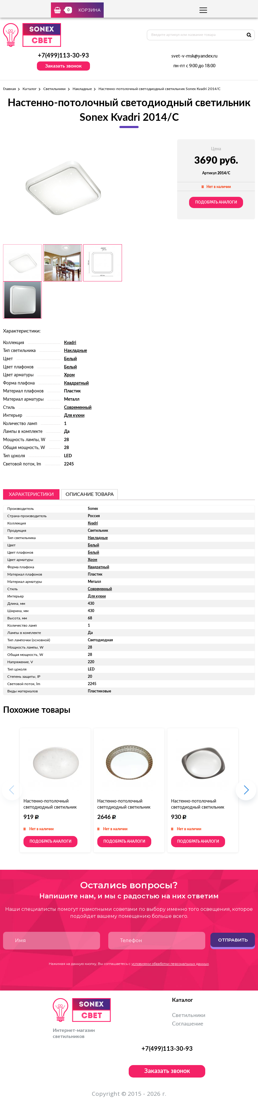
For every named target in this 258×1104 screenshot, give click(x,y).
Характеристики (31, 494)
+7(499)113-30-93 (63, 56)
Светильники (54, 89)
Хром (69, 375)
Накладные (82, 89)
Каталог (29, 89)
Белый (70, 359)
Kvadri (70, 343)
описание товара (90, 494)
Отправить (233, 940)
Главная (9, 89)
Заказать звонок (63, 66)
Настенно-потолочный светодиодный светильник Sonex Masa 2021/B (123, 807)
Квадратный (76, 383)
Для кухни (74, 415)
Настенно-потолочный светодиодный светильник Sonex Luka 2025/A (50, 807)
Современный (77, 408)
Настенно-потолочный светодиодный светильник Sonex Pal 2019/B (197, 807)
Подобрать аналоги (216, 202)
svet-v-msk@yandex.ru (194, 56)
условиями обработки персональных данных (170, 964)
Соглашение (187, 1024)
